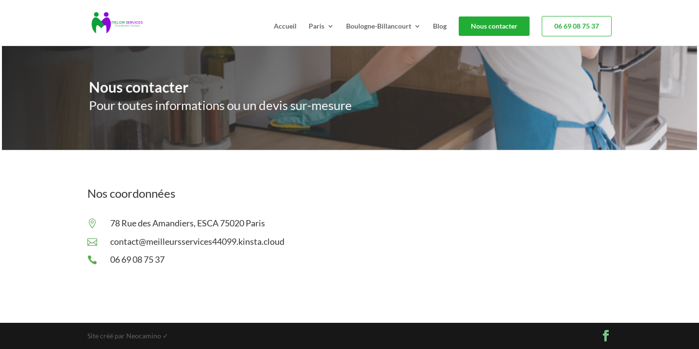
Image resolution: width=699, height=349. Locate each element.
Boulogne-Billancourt (378, 26)
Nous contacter (494, 26)
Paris (316, 26)
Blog (440, 26)
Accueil (285, 26)
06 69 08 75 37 (576, 26)
